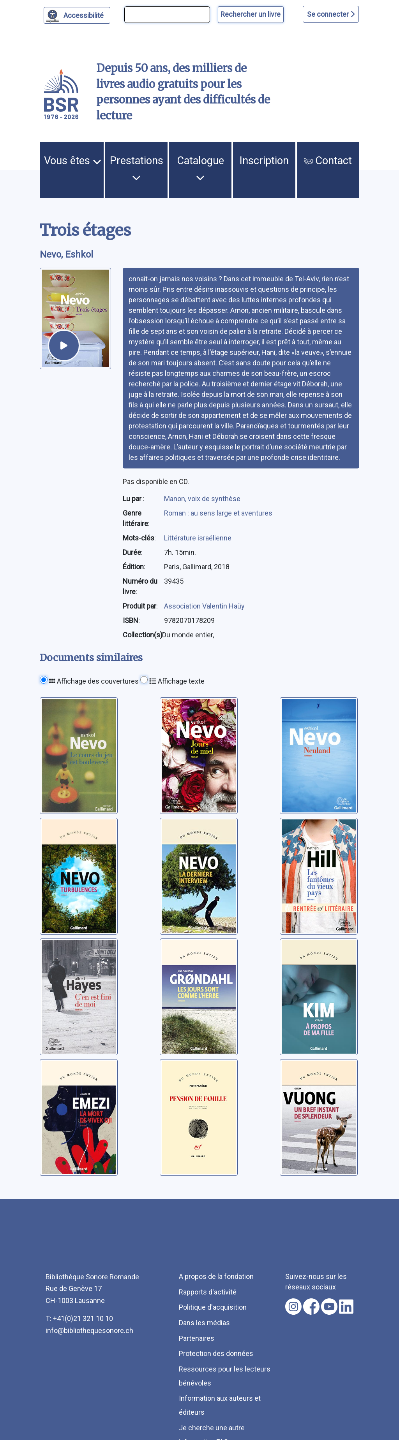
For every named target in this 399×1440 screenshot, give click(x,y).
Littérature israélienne (197, 538)
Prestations (136, 168)
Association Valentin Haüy (204, 606)
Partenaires (196, 1338)
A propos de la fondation (216, 1276)
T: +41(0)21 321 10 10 (79, 1318)
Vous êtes (72, 160)
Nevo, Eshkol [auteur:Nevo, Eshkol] (66, 254)
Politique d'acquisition (213, 1307)
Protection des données (216, 1353)
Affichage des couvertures (94, 681)
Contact (328, 160)
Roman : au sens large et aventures (218, 513)
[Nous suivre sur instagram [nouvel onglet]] (293, 1306)
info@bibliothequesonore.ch (89, 1330)
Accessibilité (85, 14)
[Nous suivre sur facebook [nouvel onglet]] (311, 1306)
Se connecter (331, 14)
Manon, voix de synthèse (202, 499)
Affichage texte (177, 681)
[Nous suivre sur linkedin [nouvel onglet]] (346, 1306)
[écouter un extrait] (64, 345)
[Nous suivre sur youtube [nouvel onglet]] (329, 1306)
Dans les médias (204, 1323)
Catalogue (200, 168)
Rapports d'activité (208, 1292)
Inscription (264, 160)
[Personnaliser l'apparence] (77, 15)
